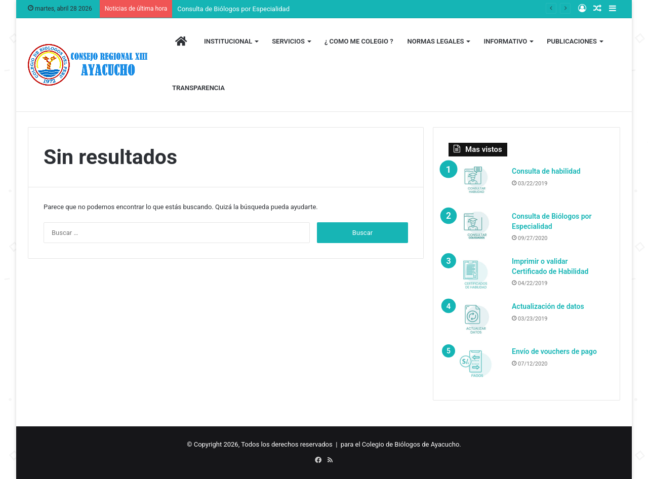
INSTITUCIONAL (228, 41)
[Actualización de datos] (476, 321)
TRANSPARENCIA (198, 88)
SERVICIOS (288, 41)
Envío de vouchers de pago (554, 351)
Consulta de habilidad (546, 171)
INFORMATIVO (505, 41)
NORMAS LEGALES (436, 41)
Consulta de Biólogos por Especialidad (233, 9)
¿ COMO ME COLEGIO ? (359, 41)
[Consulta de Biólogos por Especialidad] (476, 231)
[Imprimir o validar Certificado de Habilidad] (476, 276)
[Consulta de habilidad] (476, 186)
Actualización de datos (548, 306)
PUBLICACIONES (572, 41)
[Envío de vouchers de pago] (476, 366)
